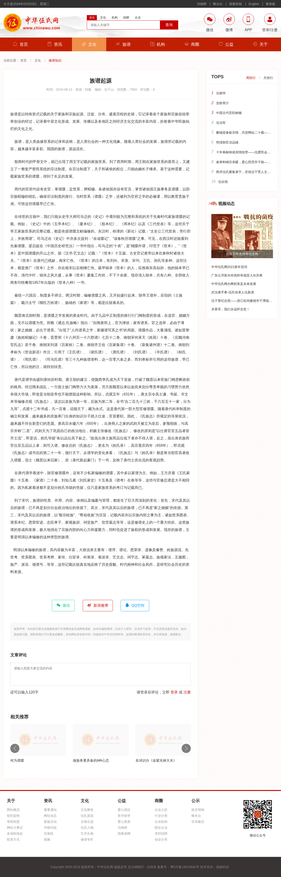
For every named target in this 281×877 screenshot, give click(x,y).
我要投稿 (235, 4)
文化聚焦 (87, 810)
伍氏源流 (87, 815)
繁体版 (270, 4)
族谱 (123, 44)
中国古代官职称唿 (229, 113)
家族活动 (50, 821)
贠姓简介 (222, 103)
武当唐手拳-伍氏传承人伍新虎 (232, 292)
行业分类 (161, 815)
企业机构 (161, 821)
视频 (47, 839)
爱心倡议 (124, 810)
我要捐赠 (124, 833)
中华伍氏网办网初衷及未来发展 (233, 284)
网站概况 (13, 810)
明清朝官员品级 (227, 142)
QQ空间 (134, 605)
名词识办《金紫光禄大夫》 (156, 760)
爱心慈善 (124, 821)
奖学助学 (124, 815)
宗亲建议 (197, 821)
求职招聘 (161, 833)
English (254, 4)
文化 (89, 44)
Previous (14, 748)
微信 (63, 605)
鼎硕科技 (222, 867)
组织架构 (13, 815)
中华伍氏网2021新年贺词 (229, 267)
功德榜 (202, 4)
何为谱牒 (17, 760)
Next (186, 748)
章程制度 (13, 821)
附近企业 (161, 827)
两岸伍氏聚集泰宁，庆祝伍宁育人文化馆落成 (248, 172)
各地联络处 (15, 833)
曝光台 (218, 4)
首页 (20, 44)
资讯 (55, 44)
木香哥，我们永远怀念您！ (230, 309)
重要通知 (50, 810)
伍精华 (221, 93)
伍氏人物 (87, 827)
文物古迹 (87, 821)
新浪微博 (97, 605)
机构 (157, 44)
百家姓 (48, 833)
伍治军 (221, 123)
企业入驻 (161, 810)
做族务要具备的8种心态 (91, 760)
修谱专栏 (87, 839)
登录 (174, 692)
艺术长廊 (87, 833)
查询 (169, 25)
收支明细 (197, 810)
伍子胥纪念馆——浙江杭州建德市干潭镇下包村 (244, 301)
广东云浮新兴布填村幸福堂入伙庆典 (236, 275)
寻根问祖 (50, 827)
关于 (260, 44)
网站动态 (50, 815)
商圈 (192, 44)
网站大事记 (15, 827)
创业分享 (161, 839)
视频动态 (226, 203)
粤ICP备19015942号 (184, 867)
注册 (187, 692)
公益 (226, 44)
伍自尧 (223, 182)
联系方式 (13, 839)
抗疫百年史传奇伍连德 (242, 254)
